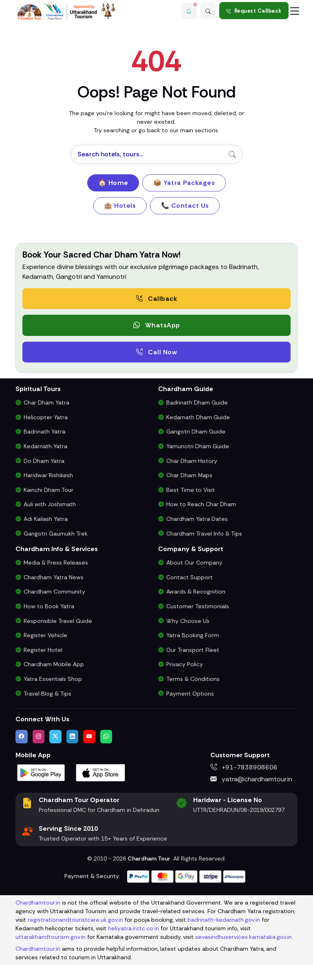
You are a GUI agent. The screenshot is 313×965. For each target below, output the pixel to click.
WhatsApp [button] (156, 325)
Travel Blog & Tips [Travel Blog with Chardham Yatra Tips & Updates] (47, 693)
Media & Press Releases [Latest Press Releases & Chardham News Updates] (56, 562)
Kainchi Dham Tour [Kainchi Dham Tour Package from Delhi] (48, 490)
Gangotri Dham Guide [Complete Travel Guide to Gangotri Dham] (195, 431)
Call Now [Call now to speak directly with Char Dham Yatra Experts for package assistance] (156, 352)
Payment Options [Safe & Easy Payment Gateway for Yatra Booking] (190, 693)
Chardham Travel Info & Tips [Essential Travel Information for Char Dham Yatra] (204, 533)
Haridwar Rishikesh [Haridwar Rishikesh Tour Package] (48, 475)
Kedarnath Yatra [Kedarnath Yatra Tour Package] (45, 446)
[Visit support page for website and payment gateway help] (186, 876)
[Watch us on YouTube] (89, 736)
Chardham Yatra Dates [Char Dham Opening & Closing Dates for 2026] (197, 519)
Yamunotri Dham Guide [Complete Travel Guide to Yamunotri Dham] (197, 446)
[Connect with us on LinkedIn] (72, 736)
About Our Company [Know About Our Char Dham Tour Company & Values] (194, 562)
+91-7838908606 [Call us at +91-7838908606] (244, 767)
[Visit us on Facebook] (21, 736)
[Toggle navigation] (295, 10)
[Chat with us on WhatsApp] (106, 736)
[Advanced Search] (207, 10)
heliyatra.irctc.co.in (133, 928)
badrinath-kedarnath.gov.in (223, 919)
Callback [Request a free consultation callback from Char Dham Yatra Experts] (156, 298)
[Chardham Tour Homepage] (66, 11)
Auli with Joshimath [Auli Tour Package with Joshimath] (50, 504)
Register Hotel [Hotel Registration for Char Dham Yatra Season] (43, 650)
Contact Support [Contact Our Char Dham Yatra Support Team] (189, 577)
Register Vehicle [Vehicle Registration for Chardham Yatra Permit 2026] (45, 635)
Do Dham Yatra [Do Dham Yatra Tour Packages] (44, 461)
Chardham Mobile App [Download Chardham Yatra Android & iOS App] (54, 664)
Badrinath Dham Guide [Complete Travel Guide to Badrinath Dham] (197, 402)
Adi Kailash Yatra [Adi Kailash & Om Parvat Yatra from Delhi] (46, 519)
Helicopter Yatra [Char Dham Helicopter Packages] (46, 417)
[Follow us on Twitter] (55, 736)
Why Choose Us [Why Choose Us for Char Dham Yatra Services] (187, 621)
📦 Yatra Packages (184, 182)
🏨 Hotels (120, 205)
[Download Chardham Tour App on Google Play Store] (41, 772)
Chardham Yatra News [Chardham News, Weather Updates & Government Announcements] (54, 577)
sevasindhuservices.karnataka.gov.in (243, 937)
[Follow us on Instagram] (39, 736)
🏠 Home (113, 182)
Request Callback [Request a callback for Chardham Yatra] (254, 10)
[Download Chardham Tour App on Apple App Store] (100, 772)
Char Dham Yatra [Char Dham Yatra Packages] (46, 402)
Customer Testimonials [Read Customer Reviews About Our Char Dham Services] (197, 606)
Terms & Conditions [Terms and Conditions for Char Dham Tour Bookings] (193, 679)
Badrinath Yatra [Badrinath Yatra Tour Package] (44, 431)
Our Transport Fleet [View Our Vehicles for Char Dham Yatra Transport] (192, 650)
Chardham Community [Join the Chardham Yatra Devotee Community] (54, 591)
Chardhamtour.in (37, 902)
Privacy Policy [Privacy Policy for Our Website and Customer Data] (184, 664)
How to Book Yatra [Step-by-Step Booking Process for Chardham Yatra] (49, 606)
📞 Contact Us (185, 205)
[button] (187, 10)
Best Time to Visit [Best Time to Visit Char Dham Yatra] (190, 490)
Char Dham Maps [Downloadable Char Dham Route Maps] (189, 475)
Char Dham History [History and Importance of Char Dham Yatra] (191, 461)
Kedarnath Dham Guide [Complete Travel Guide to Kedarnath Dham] (198, 417)
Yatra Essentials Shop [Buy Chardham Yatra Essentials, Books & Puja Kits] (53, 679)
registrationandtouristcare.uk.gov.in (75, 919)
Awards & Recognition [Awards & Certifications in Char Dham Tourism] (195, 591)
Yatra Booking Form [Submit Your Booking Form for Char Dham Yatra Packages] (192, 635)
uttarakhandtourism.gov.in (50, 937)
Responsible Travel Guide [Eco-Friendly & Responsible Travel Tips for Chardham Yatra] (58, 621)
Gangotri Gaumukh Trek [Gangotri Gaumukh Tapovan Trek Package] (56, 533)
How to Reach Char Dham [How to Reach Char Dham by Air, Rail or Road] (201, 504)
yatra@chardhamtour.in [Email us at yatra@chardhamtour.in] (251, 779)
